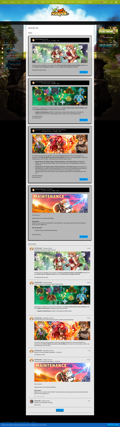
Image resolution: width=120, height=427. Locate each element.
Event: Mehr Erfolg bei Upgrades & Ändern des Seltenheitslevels (50, 129)
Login (111, 2)
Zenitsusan (6, 49)
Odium (20, 37)
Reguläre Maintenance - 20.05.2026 (12, 63)
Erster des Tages (8, 67)
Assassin (6, 68)
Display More (60, 410)
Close (116, 425)
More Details (111, 425)
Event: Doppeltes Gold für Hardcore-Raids (45, 82)
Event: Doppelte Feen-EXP (10, 48)
